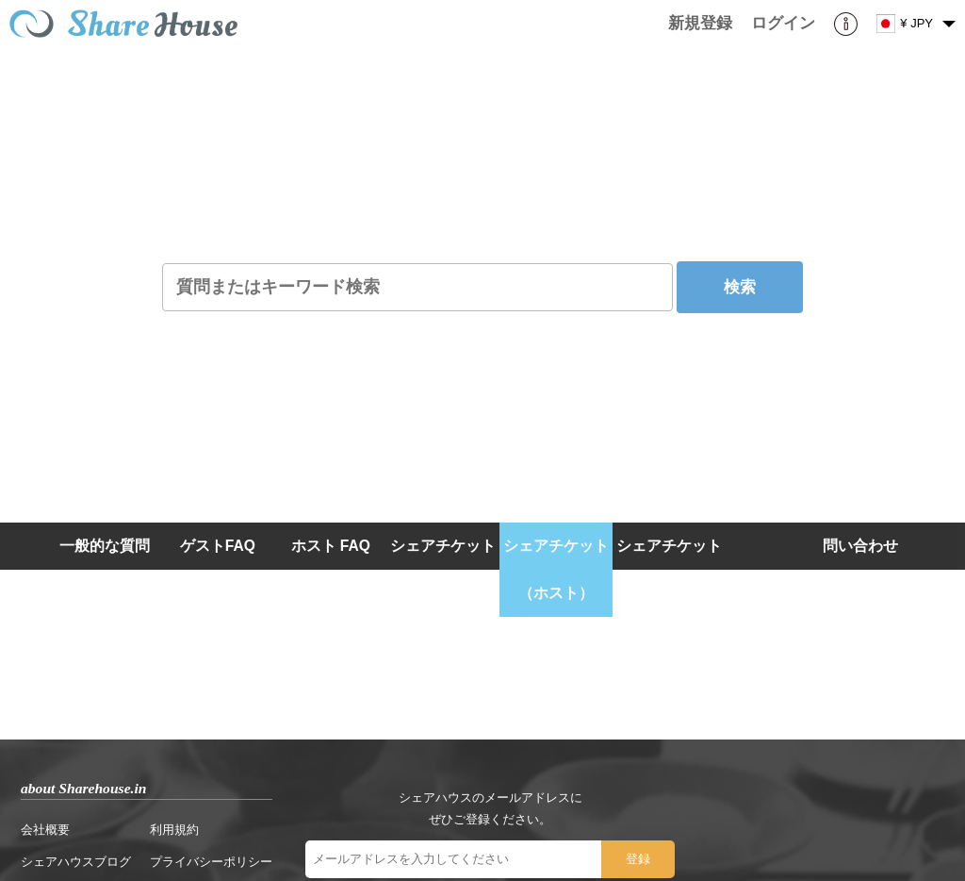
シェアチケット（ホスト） (556, 569)
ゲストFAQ (217, 546)
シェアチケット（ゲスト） (669, 569)
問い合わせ (860, 546)
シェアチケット (443, 546)
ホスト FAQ (330, 546)
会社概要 (45, 830)
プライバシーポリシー (211, 862)
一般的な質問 (104, 546)
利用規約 (174, 830)
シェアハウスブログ (76, 862)
